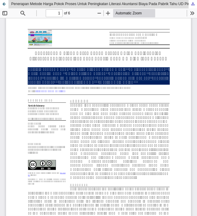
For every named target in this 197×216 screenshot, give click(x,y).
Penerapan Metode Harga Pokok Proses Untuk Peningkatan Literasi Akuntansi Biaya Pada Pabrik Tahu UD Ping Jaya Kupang (104, 4)
